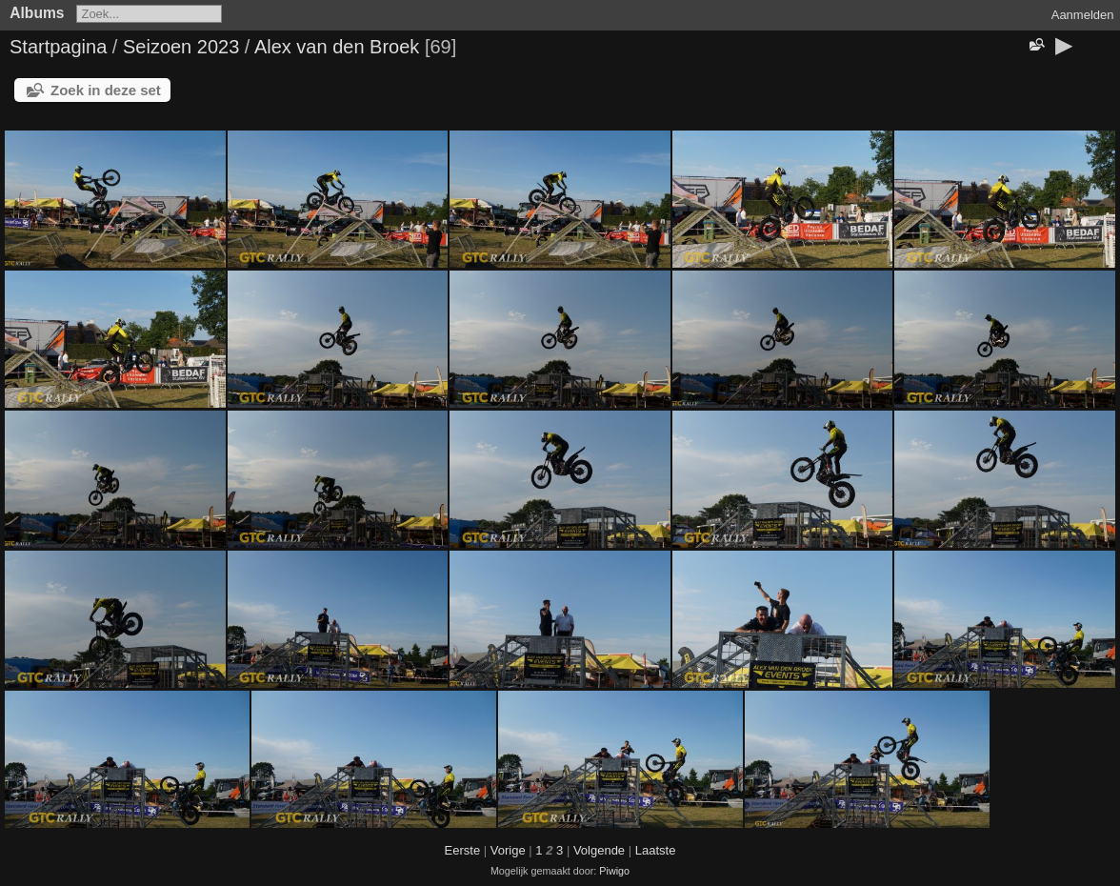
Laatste (655, 850)
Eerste (463, 850)
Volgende (599, 850)
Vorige (508, 850)
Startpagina (58, 46)
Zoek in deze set (105, 90)
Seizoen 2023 (181, 46)
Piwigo (614, 870)
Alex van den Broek (336, 46)
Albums (37, 13)
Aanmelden (1082, 15)
